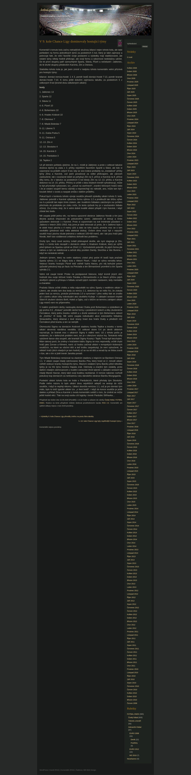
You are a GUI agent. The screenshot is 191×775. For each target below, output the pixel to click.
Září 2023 (131, 170)
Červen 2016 (132, 447)
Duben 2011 (132, 659)
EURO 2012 (134, 749)
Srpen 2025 (131, 95)
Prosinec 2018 (132, 348)
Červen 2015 (132, 488)
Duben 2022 (132, 222)
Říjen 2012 (131, 597)
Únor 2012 (131, 625)
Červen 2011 (132, 652)
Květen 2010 (132, 693)
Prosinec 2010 (132, 669)
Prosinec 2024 (132, 119)
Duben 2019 (132, 334)
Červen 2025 (132, 102)
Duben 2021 (132, 256)
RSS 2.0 (105, 403)
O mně (129, 57)
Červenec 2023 (133, 177)
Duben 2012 (132, 618)
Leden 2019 (131, 345)
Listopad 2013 (132, 553)
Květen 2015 (132, 491)
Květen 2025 (132, 106)
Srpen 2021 (131, 246)
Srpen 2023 (131, 174)
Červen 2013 (132, 570)
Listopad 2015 (132, 471)
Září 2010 (131, 679)
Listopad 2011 (132, 635)
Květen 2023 (132, 181)
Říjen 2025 (131, 89)
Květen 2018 (132, 372)
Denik (133, 740)
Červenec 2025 (133, 99)
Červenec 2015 (133, 485)
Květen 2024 (132, 143)
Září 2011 (131, 642)
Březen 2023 (132, 188)
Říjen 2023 (131, 167)
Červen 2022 (132, 215)
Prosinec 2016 (132, 427)
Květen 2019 (132, 331)
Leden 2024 (131, 157)
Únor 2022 (131, 229)
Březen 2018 (132, 379)
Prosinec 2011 (132, 632)
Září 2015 (131, 478)
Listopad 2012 (132, 594)
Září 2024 (131, 129)
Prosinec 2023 (132, 160)
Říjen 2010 (131, 676)
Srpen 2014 (131, 522)
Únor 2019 (131, 341)
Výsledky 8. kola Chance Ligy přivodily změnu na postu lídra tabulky (67, 416)
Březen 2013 (132, 580)
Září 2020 (131, 280)
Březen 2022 (132, 225)
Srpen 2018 (131, 362)
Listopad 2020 (132, 273)
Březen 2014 (132, 539)
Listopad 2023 (132, 164)
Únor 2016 (131, 461)
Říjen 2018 (131, 355)
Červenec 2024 (133, 136)
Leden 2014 (131, 546)
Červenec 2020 (133, 287)
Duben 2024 (132, 147)
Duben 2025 (132, 109)
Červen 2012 (132, 611)
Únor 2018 (131, 382)
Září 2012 (131, 601)
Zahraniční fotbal (134, 727)
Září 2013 (131, 560)
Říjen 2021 (131, 239)
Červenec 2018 (133, 365)
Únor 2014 (131, 543)
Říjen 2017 (131, 396)
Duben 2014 (132, 536)
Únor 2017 (131, 423)
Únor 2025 (131, 116)
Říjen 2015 (131, 474)
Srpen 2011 (131, 645)
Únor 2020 (131, 300)
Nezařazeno (132, 759)
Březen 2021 (132, 259)
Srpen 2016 (131, 440)
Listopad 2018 (132, 351)
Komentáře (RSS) (68, 770)
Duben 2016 (132, 454)
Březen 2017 (132, 420)
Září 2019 (131, 317)
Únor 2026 (131, 78)
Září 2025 (131, 92)
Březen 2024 (132, 150)
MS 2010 (133, 755)
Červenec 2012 (133, 608)
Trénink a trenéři (134, 721)
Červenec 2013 (133, 567)
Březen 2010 (132, 700)
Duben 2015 (132, 495)
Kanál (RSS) (54, 770)
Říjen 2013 (131, 556)
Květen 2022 (132, 218)
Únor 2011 (131, 666)
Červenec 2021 (133, 249)
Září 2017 (131, 399)
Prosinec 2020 (132, 269)
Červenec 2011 (133, 649)
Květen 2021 (132, 252)
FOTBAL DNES (133, 714)
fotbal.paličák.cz (52, 10)
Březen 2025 (132, 112)
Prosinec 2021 (132, 232)
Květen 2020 (132, 293)
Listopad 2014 (132, 512)
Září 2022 (131, 208)
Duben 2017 (132, 416)
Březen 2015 (132, 498)
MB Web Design (89, 770)
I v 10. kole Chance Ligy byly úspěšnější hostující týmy (99, 421)
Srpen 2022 (131, 211)
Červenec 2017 (133, 406)
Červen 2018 (132, 369)
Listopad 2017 (132, 392)
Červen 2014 (132, 529)
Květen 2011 (132, 655)
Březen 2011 (132, 662)
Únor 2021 (131, 263)
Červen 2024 (132, 140)
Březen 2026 (132, 75)
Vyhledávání (132, 44)
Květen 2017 (132, 413)
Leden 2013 (131, 587)
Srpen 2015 (131, 481)
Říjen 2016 (131, 433)
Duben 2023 (132, 184)
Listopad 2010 (132, 673)
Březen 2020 (132, 297)
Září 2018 (131, 358)
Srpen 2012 (131, 604)
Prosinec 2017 (132, 389)
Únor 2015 (131, 502)
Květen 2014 (132, 533)
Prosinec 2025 (132, 82)
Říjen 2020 (131, 276)
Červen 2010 (132, 690)
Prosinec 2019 (132, 307)
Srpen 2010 (131, 683)
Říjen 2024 (131, 126)
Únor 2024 (131, 153)
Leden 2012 (131, 628)
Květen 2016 (132, 451)
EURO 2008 (134, 733)
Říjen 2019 (131, 314)
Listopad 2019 (132, 311)
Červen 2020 (132, 290)
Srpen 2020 (131, 283)
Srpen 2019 (131, 321)
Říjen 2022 (131, 205)
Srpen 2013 (131, 563)
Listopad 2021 (132, 235)
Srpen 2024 (131, 133)
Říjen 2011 (131, 638)
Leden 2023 (131, 194)
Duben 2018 (132, 375)
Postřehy (134, 743)
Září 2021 (131, 242)
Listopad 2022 (132, 201)
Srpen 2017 (131, 403)
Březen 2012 (132, 621)
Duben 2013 (132, 577)
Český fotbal (109, 400)
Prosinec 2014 (132, 509)
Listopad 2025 (132, 85)
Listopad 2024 (132, 123)
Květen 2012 (132, 614)
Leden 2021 (131, 266)
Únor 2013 (131, 584)
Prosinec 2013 (132, 550)
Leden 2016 (131, 464)
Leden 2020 (131, 304)
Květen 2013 (132, 573)
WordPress (43, 770)
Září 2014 (131, 519)
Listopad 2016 (132, 430)
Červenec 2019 (133, 324)
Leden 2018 (131, 386)
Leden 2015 (131, 505)
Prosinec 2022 (132, 198)
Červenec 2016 (133, 444)
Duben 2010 (132, 696)
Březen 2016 (132, 457)
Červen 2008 (132, 703)
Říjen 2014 (131, 515)
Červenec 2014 (133, 526)
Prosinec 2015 (132, 468)
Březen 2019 (132, 338)
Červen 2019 (132, 328)
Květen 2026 (132, 68)
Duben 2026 (132, 71)
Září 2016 (131, 437)
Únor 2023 (131, 191)
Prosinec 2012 (132, 591)
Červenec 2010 (133, 686)
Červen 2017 (132, 410)
